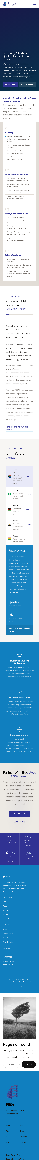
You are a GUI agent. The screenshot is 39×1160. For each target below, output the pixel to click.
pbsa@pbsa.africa (9, 953)
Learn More (10, 84)
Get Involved (27, 84)
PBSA (10, 1104)
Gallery (5, 914)
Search (29, 1064)
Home (5, 902)
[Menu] (34, 4)
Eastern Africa (8, 934)
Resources (6, 910)
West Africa (7, 938)
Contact (6, 918)
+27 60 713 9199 (9, 957)
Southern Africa (8, 929)
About (5, 906)
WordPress (20, 1159)
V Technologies (27, 982)
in (17, 987)
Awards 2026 (8, 942)
